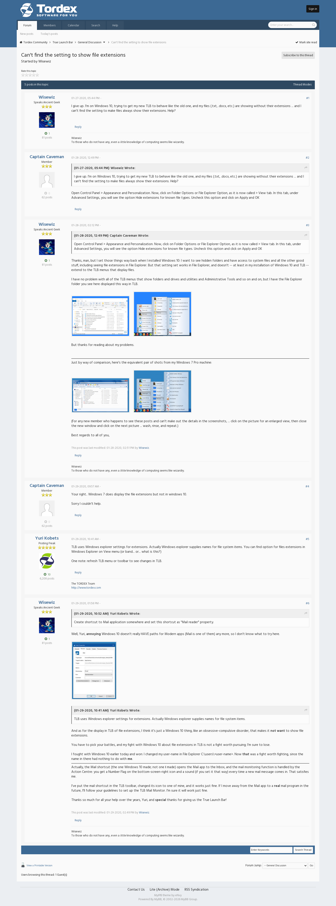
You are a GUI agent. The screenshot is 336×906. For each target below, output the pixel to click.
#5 (307, 539)
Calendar (73, 25)
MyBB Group (189, 899)
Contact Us (136, 890)
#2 (307, 157)
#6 (307, 603)
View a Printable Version (39, 866)
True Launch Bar (63, 42)
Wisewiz (47, 97)
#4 (307, 486)
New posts (26, 34)
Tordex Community (35, 42)
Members (50, 25)
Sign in (313, 9)
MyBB (158, 899)
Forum (27, 25)
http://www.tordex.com (86, 587)
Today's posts (49, 34)
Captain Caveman (47, 157)
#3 (307, 225)
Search (95, 25)
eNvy (178, 895)
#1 (307, 98)
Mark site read (306, 42)
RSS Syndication (196, 890)
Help (115, 25)
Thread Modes (302, 84)
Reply (78, 127)
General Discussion (89, 42)
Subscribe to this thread (298, 55)
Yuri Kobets (47, 538)
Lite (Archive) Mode (164, 890)
